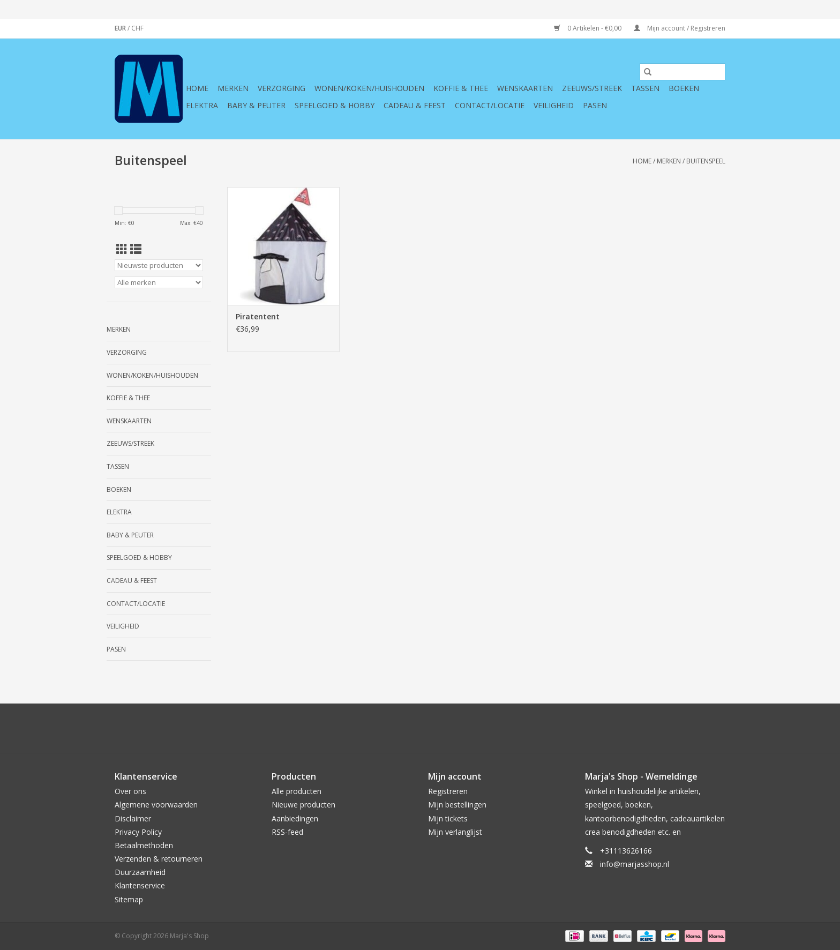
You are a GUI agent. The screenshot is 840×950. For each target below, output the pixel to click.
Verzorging (281, 88)
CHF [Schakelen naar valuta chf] (137, 28)
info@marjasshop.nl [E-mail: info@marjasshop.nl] (634, 864)
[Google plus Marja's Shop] (400, 728)
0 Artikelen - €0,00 (588, 28)
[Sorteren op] (159, 265)
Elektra (202, 105)
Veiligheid (554, 105)
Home (197, 88)
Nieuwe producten (303, 804)
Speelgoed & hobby (334, 105)
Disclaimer (133, 818)
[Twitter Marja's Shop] (381, 728)
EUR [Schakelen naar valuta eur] (121, 28)
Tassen (645, 88)
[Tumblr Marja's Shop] (458, 728)
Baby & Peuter (256, 105)
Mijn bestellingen (457, 804)
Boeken (684, 88)
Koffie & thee (460, 88)
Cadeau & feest (415, 105)
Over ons (130, 791)
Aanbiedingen (295, 818)
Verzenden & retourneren (158, 859)
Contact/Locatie (489, 105)
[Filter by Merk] (159, 282)
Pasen (595, 105)
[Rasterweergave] (122, 249)
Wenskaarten (525, 88)
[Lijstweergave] (135, 249)
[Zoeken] (682, 71)
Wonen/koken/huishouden (369, 88)
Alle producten (296, 791)
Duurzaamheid (140, 872)
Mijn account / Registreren (679, 28)
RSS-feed (287, 832)
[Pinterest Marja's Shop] (420, 728)
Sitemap (129, 899)
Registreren (448, 791)
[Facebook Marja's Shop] (362, 728)
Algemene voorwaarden (156, 804)
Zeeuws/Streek (592, 88)
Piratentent (258, 316)
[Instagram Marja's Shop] (477, 728)
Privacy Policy (138, 832)
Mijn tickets (448, 818)
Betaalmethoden (144, 845)
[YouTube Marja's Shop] (439, 728)
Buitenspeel (705, 161)
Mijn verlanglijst (455, 832)
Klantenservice (140, 885)
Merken (233, 88)
